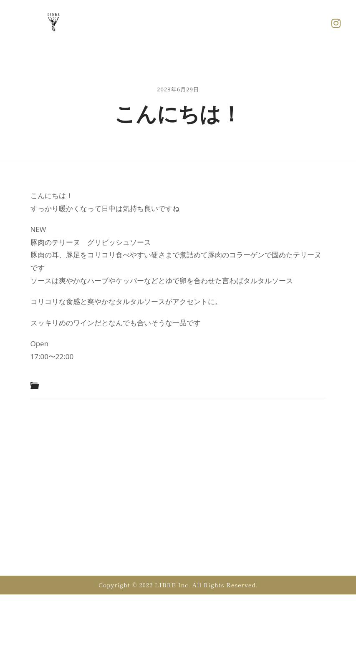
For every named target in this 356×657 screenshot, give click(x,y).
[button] (212, 22)
